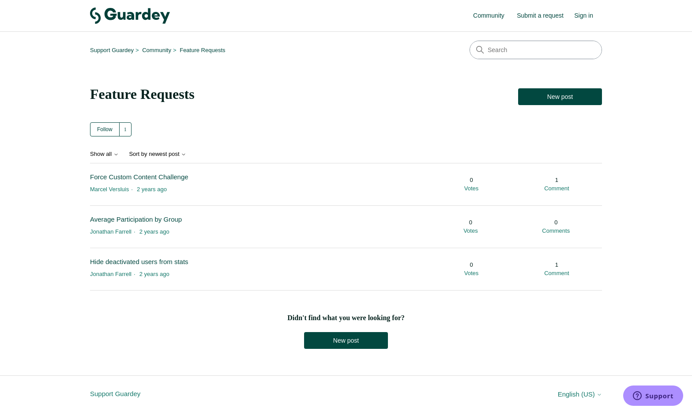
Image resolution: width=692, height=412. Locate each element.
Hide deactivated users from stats (139, 261)
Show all (104, 154)
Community (488, 15)
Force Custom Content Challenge (139, 177)
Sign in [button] (583, 15)
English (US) (580, 394)
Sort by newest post (157, 154)
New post (560, 96)
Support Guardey (112, 50)
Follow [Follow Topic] (105, 129)
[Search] (536, 50)
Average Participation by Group (136, 219)
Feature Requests (202, 50)
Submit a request (540, 15)
